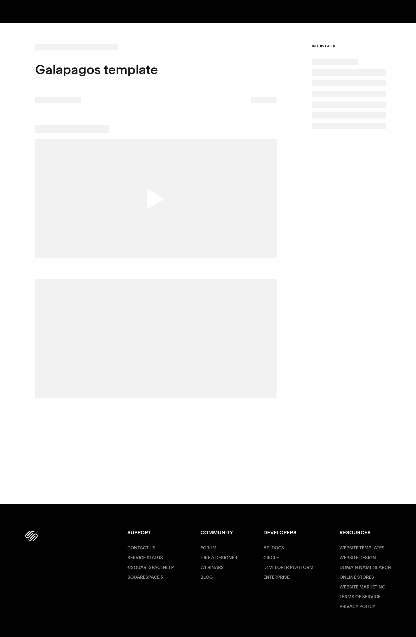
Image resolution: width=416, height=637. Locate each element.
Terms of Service (360, 597)
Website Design (358, 558)
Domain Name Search (365, 567)
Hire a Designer (218, 558)
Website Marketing (362, 587)
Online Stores (357, 577)
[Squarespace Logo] (31, 536)
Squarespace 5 (145, 577)
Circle (271, 558)
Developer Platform (288, 567)
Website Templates (362, 548)
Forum (208, 548)
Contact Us (141, 548)
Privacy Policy (357, 607)
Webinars (212, 567)
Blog (206, 577)
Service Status (145, 558)
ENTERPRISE (276, 577)
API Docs (273, 548)
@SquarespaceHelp (150, 567)
